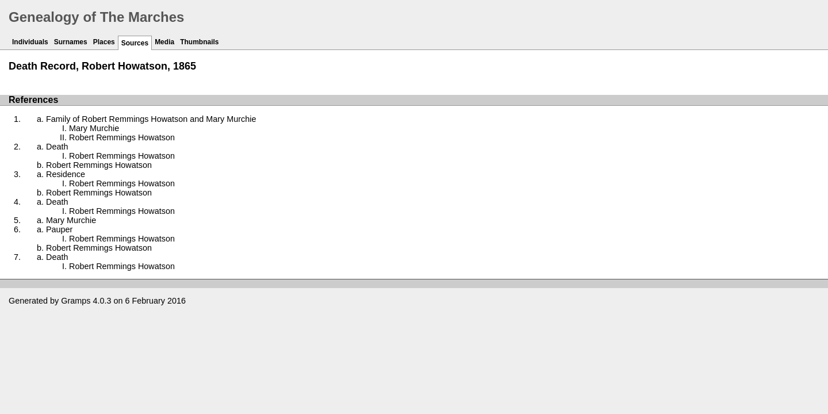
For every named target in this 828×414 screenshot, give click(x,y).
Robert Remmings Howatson (122, 137)
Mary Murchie (94, 128)
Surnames (70, 42)
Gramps (75, 300)
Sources (134, 43)
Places (104, 42)
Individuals (30, 42)
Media (164, 42)
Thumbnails (199, 42)
